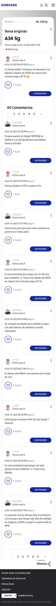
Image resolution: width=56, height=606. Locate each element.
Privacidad (7, 584)
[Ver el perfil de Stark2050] (17, 122)
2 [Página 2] (19, 114)
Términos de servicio (13, 578)
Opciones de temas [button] (46, 29)
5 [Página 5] (34, 114)
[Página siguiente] (39, 114)
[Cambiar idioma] (9, 595)
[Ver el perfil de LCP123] (15, 57)
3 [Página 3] (24, 114)
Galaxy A (31, 64)
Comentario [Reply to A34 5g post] (40, 93)
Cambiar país (25, 595)
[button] (46, 58)
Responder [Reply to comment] (41, 160)
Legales (5, 589)
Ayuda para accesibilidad (15, 573)
